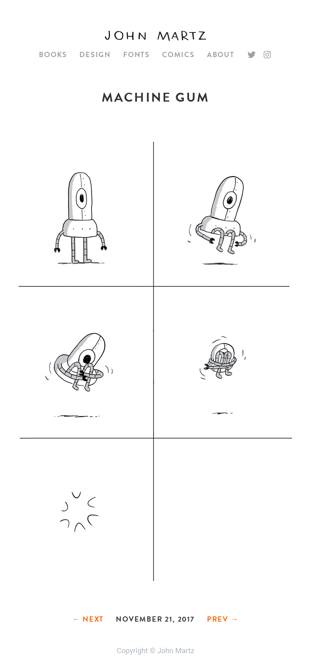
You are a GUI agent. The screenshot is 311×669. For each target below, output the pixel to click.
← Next (88, 619)
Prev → (223, 619)
